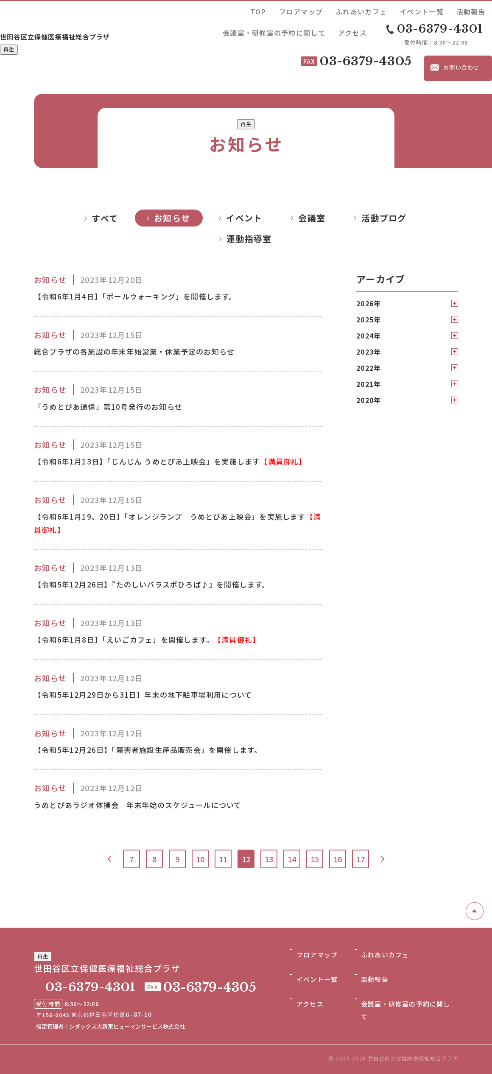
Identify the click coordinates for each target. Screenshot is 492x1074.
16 (337, 858)
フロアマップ (245, 10)
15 (314, 858)
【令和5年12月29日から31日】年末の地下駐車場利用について (160, 689)
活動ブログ (383, 177)
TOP (216, 10)
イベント (244, 177)
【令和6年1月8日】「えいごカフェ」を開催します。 (165, 631)
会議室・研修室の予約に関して (421, 10)
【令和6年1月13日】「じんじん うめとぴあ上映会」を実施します (174, 436)
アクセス (478, 10)
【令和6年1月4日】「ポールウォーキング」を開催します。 (152, 257)
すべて (105, 177)
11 (223, 858)
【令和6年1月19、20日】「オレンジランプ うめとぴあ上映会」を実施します (178, 509)
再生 (8, 35)
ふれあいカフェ (288, 10)
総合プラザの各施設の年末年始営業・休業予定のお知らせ (151, 314)
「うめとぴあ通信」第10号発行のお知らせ (120, 372)
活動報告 (365, 10)
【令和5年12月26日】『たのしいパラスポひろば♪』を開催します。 (171, 574)
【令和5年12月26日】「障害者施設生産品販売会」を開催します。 (166, 746)
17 (360, 858)
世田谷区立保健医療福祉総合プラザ (89, 20)
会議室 (311, 177)
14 (292, 858)
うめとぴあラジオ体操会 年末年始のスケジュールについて (155, 803)
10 (200, 858)
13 (269, 858)
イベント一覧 (330, 10)
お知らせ (172, 177)
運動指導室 (248, 198)
